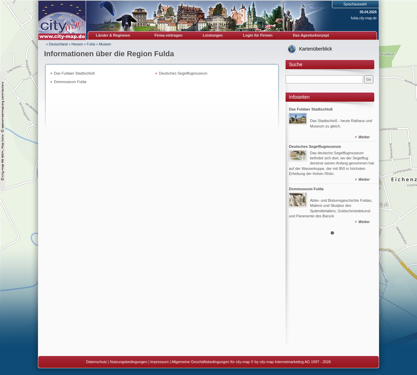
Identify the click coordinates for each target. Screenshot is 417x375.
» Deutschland (57, 44)
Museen (105, 44)
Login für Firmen (257, 35)
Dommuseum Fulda (70, 82)
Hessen (77, 44)
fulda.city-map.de (364, 18)
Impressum (159, 362)
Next (369, 164)
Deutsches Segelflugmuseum (183, 73)
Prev (294, 164)
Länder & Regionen (113, 35)
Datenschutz (96, 362)
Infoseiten (299, 97)
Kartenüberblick (315, 49)
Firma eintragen (168, 35)
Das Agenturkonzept (311, 35)
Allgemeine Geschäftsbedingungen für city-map (210, 362)
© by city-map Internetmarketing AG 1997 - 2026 (291, 362)
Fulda (91, 44)
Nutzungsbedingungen (128, 362)
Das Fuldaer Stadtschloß (74, 73)
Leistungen (213, 35)
